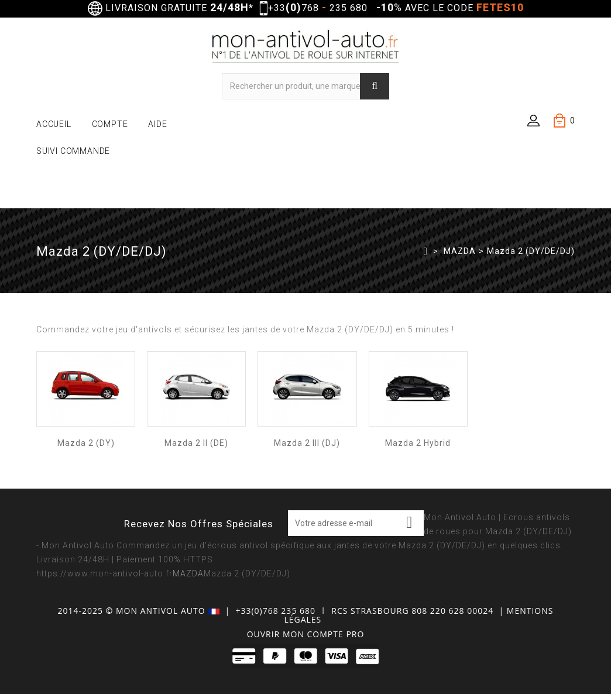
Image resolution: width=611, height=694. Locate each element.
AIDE (157, 124)
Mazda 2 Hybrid (418, 443)
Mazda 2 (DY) (86, 443)
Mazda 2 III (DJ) (307, 443)
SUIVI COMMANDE (73, 151)
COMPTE (110, 124)
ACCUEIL (53, 124)
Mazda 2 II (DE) (196, 443)
